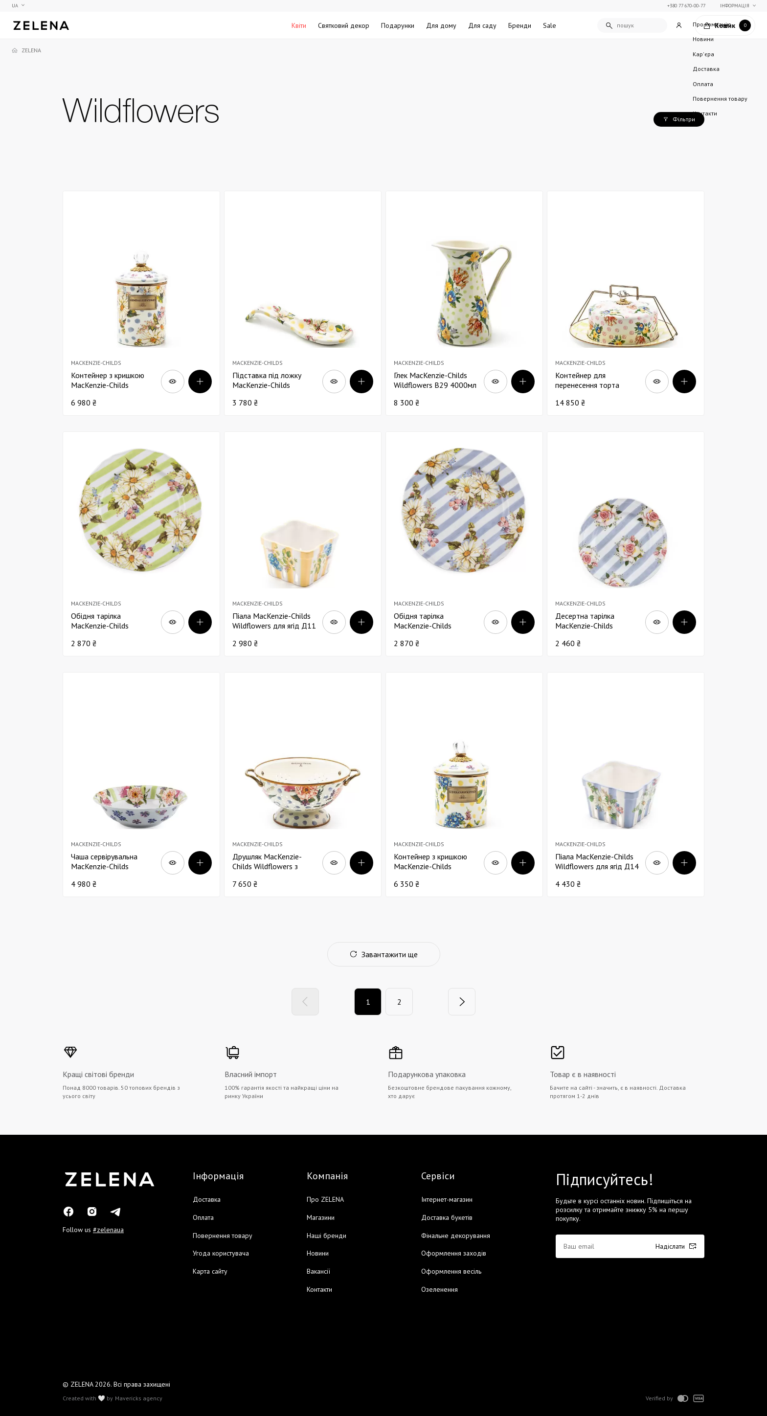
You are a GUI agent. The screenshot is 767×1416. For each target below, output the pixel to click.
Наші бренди (326, 1235)
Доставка (207, 1199)
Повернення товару (222, 1235)
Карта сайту (210, 1271)
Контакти (319, 1289)
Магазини (321, 1217)
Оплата (203, 1217)
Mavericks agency (138, 1398)
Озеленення (439, 1289)
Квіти (299, 25)
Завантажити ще (384, 954)
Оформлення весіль (451, 1271)
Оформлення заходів (453, 1253)
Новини (318, 1253)
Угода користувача (221, 1253)
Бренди (519, 25)
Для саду (482, 25)
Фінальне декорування (455, 1235)
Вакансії (318, 1271)
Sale (549, 25)
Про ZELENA (325, 1199)
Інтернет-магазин (447, 1199)
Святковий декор (343, 25)
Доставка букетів (447, 1217)
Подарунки (397, 25)
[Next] (461, 1001)
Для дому (441, 25)
